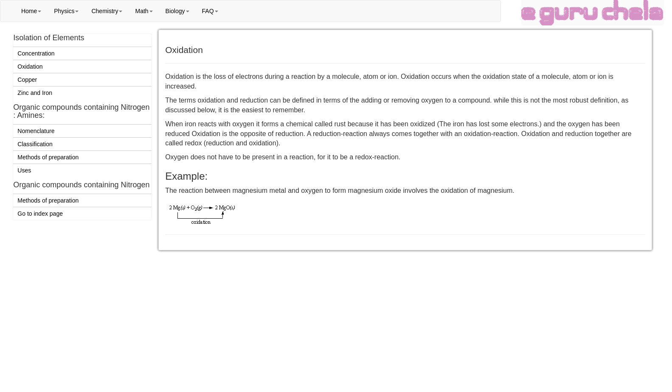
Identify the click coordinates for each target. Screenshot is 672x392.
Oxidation (29, 66)
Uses (24, 170)
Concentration (35, 53)
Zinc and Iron (34, 92)
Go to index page (40, 213)
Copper (27, 79)
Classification (34, 144)
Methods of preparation (48, 157)
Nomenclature (35, 131)
